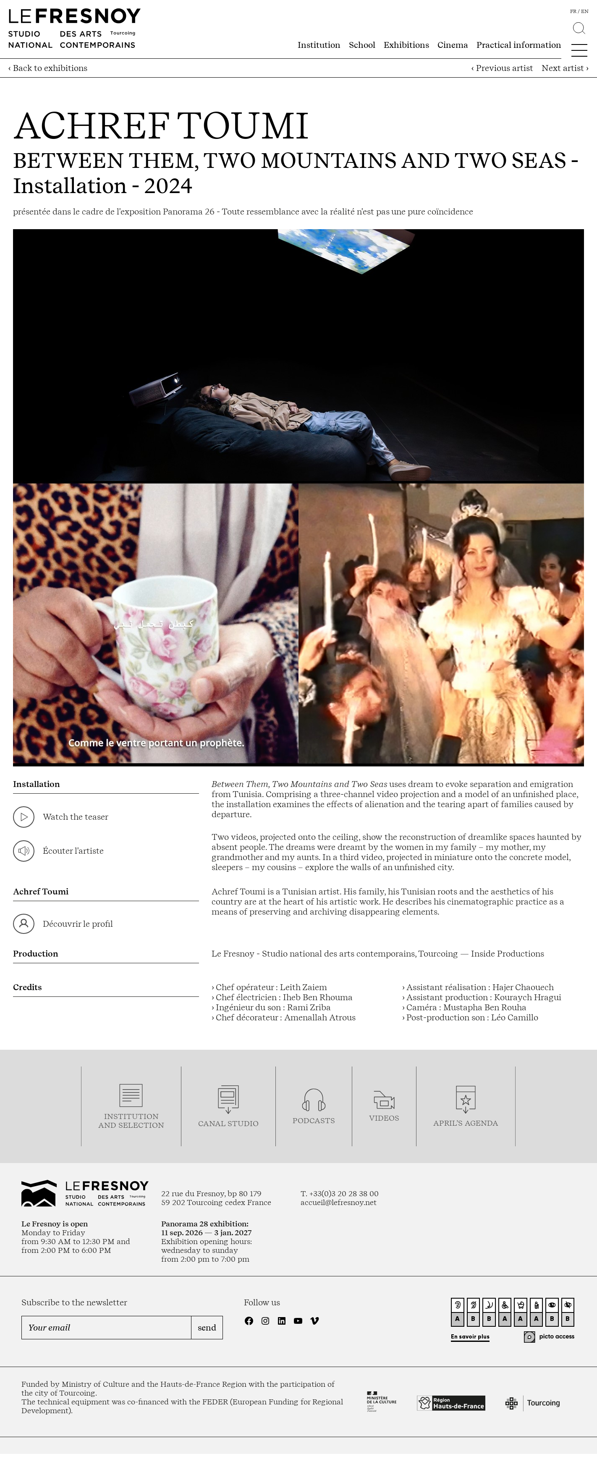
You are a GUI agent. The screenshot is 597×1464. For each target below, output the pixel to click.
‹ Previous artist (502, 68)
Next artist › (565, 68)
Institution (319, 45)
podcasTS (314, 1120)
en (585, 11)
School (362, 45)
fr (573, 11)
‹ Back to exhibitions (47, 68)
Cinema (452, 45)
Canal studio (228, 1123)
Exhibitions (406, 45)
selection (141, 1125)
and (108, 1125)
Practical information (519, 45)
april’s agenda (465, 1123)
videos (384, 1118)
